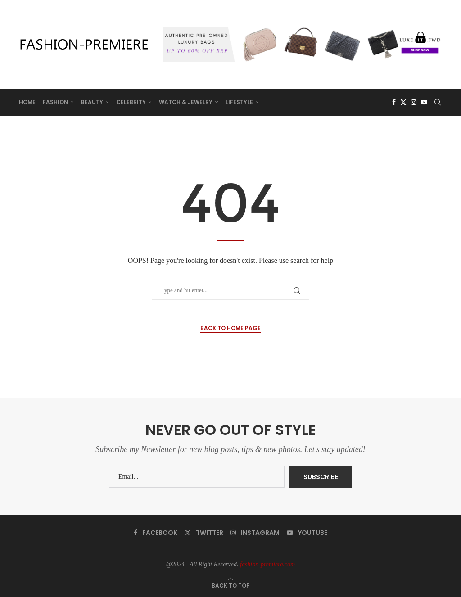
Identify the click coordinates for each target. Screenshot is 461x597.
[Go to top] (231, 585)
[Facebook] (394, 102)
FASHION (55, 102)
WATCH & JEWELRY (185, 102)
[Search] (437, 102)
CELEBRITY (131, 102)
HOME (27, 102)
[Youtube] (424, 102)
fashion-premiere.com (267, 564)
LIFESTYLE (239, 102)
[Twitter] (403, 102)
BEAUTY (92, 102)
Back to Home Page (230, 328)
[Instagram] (413, 102)
